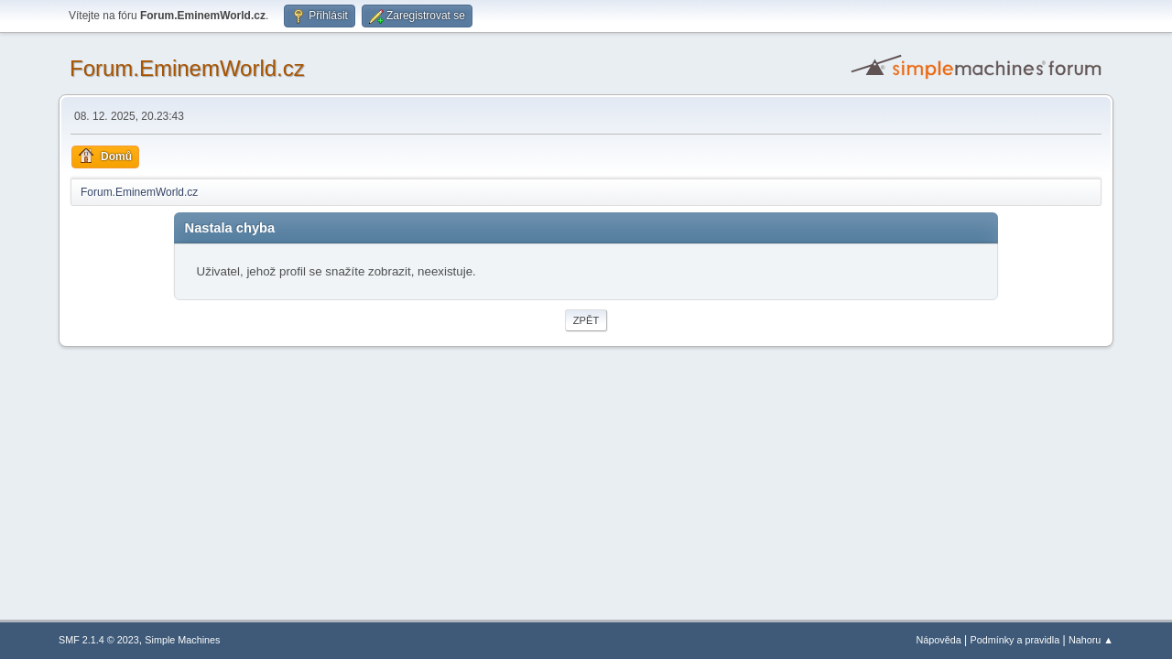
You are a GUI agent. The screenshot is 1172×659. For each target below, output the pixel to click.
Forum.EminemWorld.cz (187, 68)
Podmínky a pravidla (1015, 639)
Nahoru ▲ (1091, 639)
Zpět (586, 320)
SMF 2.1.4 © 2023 (99, 639)
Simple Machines (182, 639)
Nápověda (939, 639)
